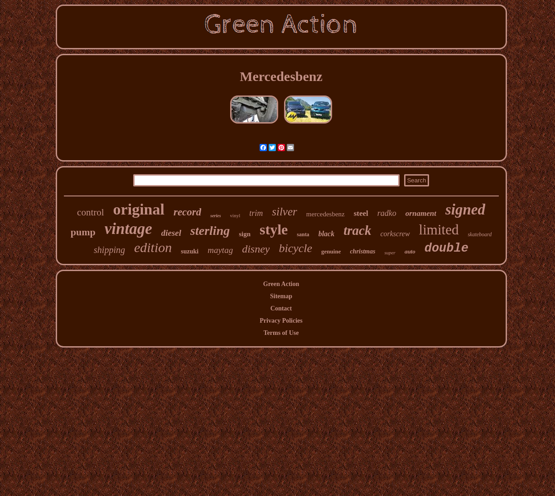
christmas (362, 251)
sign (245, 234)
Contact (281, 308)
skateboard (480, 234)
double (446, 248)
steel (361, 213)
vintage (128, 229)
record (187, 212)
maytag (220, 250)
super (389, 252)
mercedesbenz (325, 214)
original (138, 209)
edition (153, 247)
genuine (331, 251)
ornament (420, 213)
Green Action (281, 284)
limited (439, 230)
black (327, 234)
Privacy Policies (281, 320)
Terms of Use (281, 332)
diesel (171, 233)
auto (410, 251)
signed (465, 209)
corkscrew (395, 234)
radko (386, 213)
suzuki (189, 251)
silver (284, 211)
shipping (109, 250)
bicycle (295, 248)
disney (256, 249)
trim (256, 213)
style (274, 229)
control (90, 212)
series (215, 215)
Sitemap (281, 296)
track (357, 230)
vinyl (235, 215)
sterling (210, 231)
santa (303, 234)
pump (83, 232)
